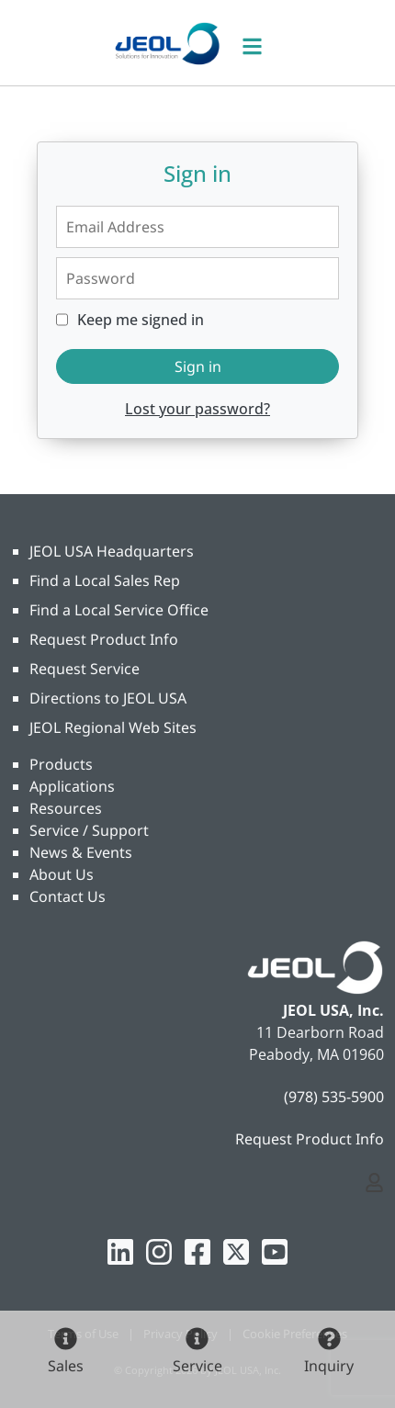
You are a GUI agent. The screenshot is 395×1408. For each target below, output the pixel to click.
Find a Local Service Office (119, 610)
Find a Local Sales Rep (104, 580)
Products (61, 764)
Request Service (84, 669)
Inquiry (329, 1366)
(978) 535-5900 (334, 1097)
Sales (66, 1366)
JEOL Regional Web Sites (113, 727)
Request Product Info (103, 639)
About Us (61, 874)
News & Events (80, 852)
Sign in (198, 366)
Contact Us (67, 896)
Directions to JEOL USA (107, 698)
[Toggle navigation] (262, 42)
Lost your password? (197, 409)
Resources (65, 808)
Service (197, 1366)
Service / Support (89, 830)
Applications (72, 786)
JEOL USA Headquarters (111, 551)
